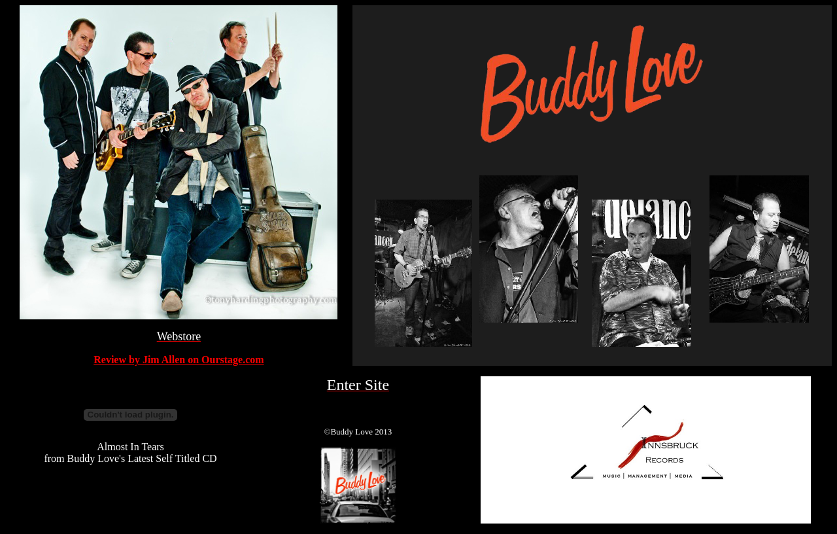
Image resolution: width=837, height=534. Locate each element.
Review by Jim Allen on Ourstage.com (179, 359)
